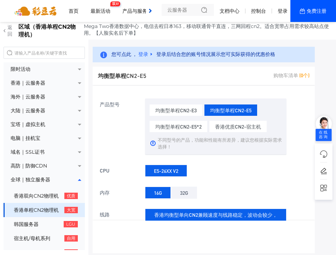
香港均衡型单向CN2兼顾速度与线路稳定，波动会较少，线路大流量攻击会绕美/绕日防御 (215, 219)
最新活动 (102, 8)
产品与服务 (136, 8)
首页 (74, 11)
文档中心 (229, 11)
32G (184, 191)
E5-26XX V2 (166, 169)
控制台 (258, 11)
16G (158, 191)
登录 (283, 11)
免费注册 (316, 11)
